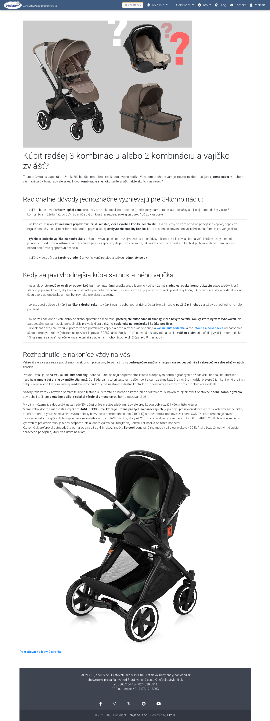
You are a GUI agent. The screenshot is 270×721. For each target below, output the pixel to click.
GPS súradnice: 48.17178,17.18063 (135, 689)
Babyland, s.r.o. (137, 715)
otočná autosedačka (208, 328)
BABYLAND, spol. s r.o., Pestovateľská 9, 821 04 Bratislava (118, 675)
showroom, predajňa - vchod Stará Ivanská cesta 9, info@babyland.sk (135, 680)
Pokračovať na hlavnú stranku (41, 652)
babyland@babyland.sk (175, 675)
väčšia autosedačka (171, 328)
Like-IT (171, 715)
